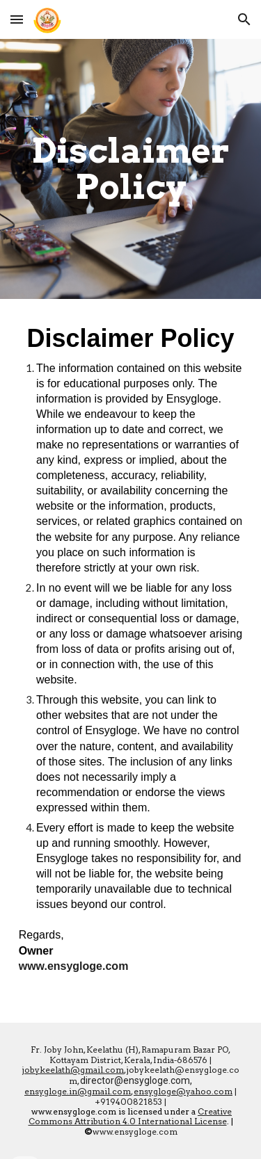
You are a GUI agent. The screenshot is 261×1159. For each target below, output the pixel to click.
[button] (16, 19)
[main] (130, 169)
